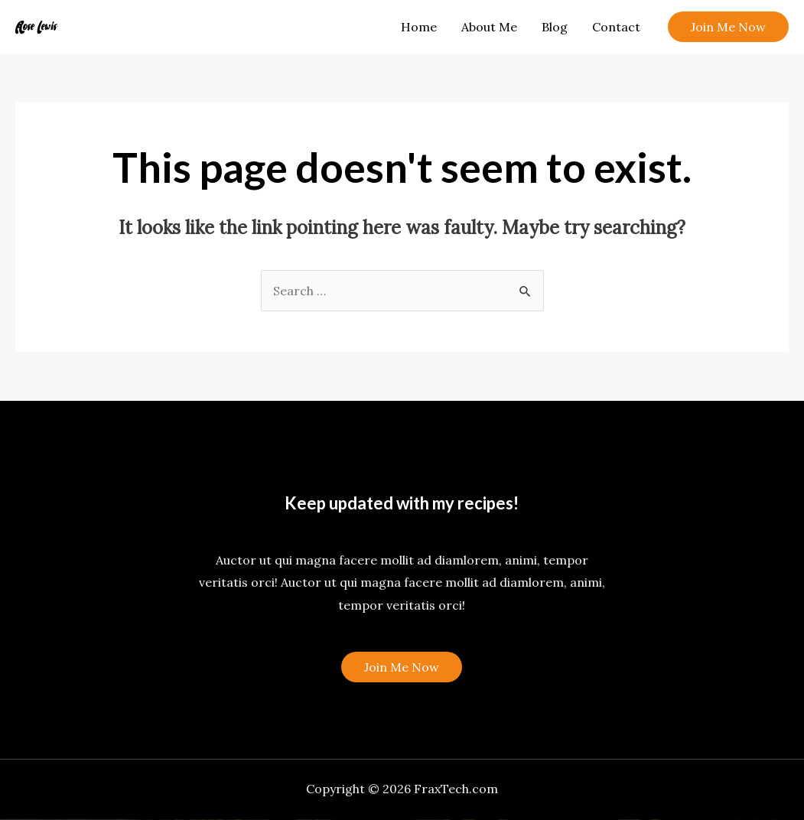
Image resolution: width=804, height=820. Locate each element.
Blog (555, 26)
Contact (616, 26)
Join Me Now (401, 667)
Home (419, 26)
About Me (489, 26)
